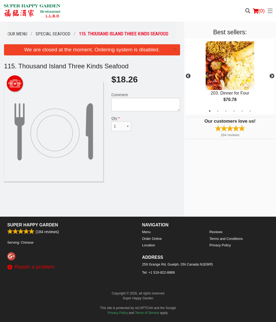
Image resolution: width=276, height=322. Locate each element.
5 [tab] (242, 111)
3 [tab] (226, 111)
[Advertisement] (92, 199)
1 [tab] (209, 111)
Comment (145, 102)
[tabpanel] (230, 76)
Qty (121, 123)
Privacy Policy (220, 245)
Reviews (215, 232)
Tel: (158, 272)
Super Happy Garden (32, 225)
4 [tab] (234, 111)
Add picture (15, 83)
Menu (146, 232)
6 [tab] (250, 111)
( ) (259, 11)
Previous (188, 76)
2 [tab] (217, 111)
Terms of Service (147, 313)
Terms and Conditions (226, 239)
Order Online (152, 239)
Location (148, 245)
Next (272, 76)
